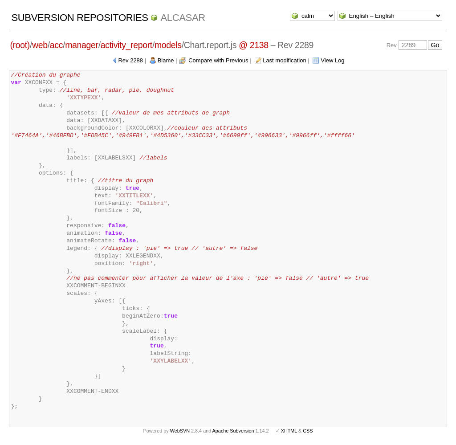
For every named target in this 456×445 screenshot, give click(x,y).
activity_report (126, 45)
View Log (332, 60)
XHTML (289, 430)
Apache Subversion (233, 430)
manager (81, 45)
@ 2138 (254, 45)
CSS (308, 430)
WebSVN (180, 430)
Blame (166, 60)
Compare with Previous (218, 60)
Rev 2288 (130, 60)
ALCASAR (182, 17)
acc (56, 45)
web (40, 45)
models (168, 45)
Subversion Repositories (79, 17)
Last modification (284, 60)
